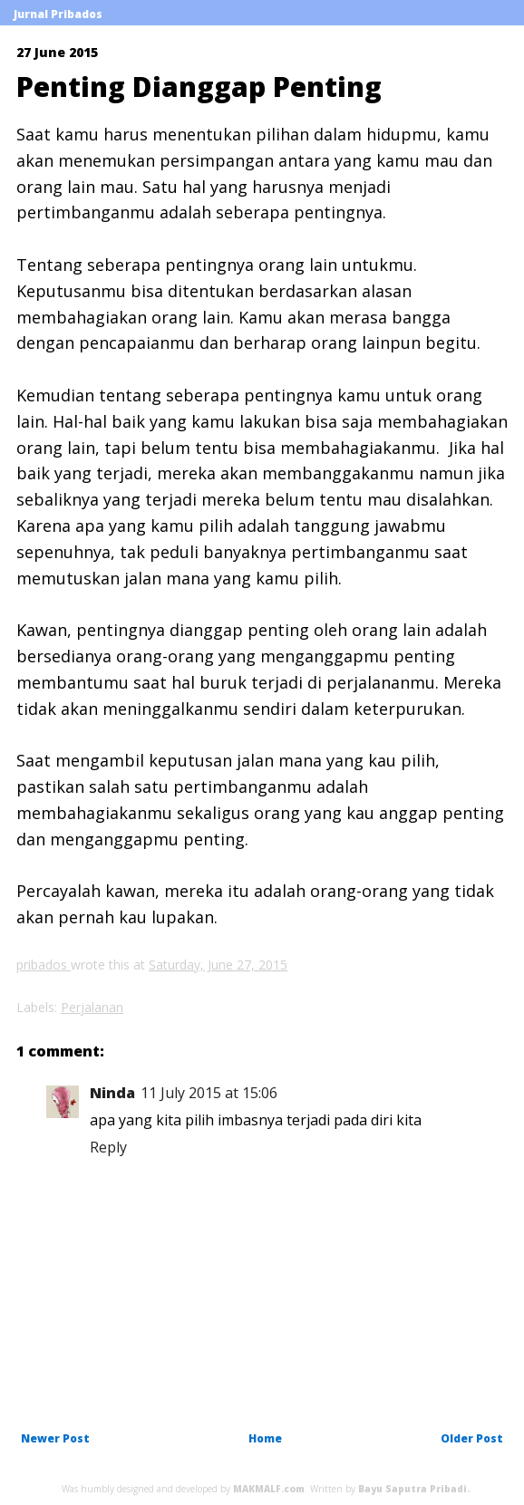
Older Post (472, 1438)
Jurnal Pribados (58, 14)
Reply (108, 1147)
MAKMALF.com (269, 1488)
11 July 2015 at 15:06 (209, 1093)
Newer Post (55, 1438)
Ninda (112, 1093)
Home (265, 1438)
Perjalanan (92, 1007)
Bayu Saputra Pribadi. (414, 1488)
